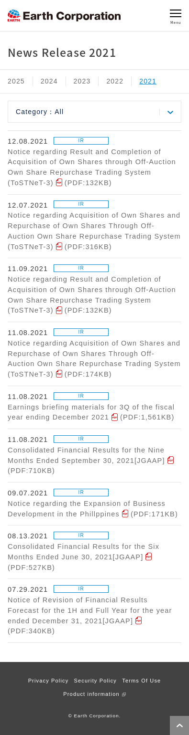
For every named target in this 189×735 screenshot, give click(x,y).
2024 (49, 81)
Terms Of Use (141, 680)
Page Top (179, 725)
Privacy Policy (48, 680)
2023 (82, 81)
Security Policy (95, 680)
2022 (114, 81)
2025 (16, 81)
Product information (91, 694)
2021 (147, 81)
